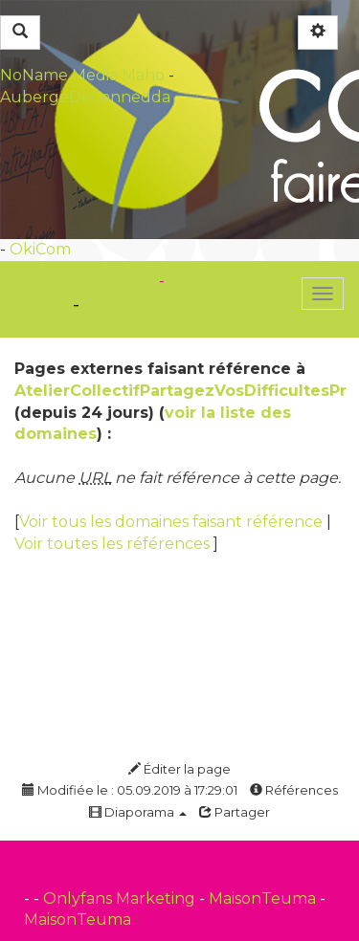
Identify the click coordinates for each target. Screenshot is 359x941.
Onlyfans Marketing (121, 898)
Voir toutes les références (113, 544)
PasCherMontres (232, 281)
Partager (234, 812)
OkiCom (40, 249)
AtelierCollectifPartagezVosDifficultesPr (180, 391)
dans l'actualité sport (174, 297)
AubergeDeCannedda (85, 97)
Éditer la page (179, 769)
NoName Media (59, 75)
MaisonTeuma (264, 898)
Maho (143, 75)
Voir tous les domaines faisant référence (172, 522)
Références (294, 790)
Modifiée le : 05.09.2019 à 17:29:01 (129, 790)
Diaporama (138, 812)
